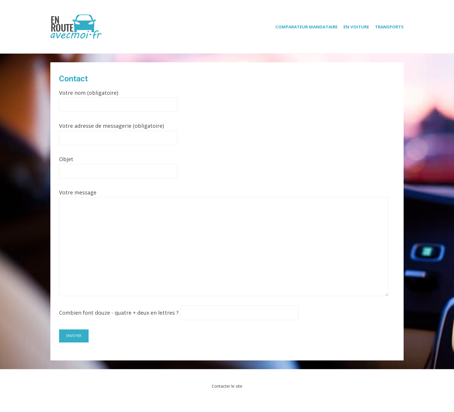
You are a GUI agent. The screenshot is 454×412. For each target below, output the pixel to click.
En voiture (356, 27)
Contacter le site (227, 386)
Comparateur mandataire (306, 27)
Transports (389, 27)
